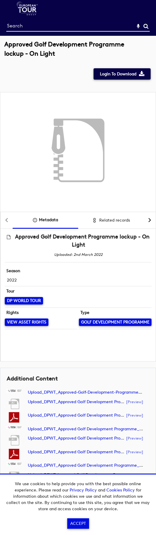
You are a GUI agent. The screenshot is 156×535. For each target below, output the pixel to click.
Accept (78, 523)
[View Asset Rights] (26, 322)
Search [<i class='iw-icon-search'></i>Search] (146, 26)
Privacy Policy (83, 490)
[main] (78, 267)
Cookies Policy (120, 490)
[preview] (134, 401)
